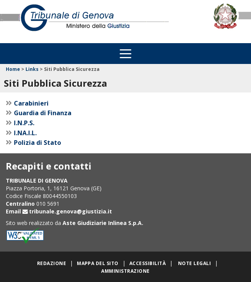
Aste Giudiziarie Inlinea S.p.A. (103, 223)
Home (13, 69)
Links (32, 69)
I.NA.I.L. (25, 133)
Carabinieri (31, 103)
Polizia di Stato (37, 142)
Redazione (51, 263)
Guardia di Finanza (42, 113)
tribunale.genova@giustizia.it (70, 211)
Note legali (194, 263)
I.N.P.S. (24, 123)
